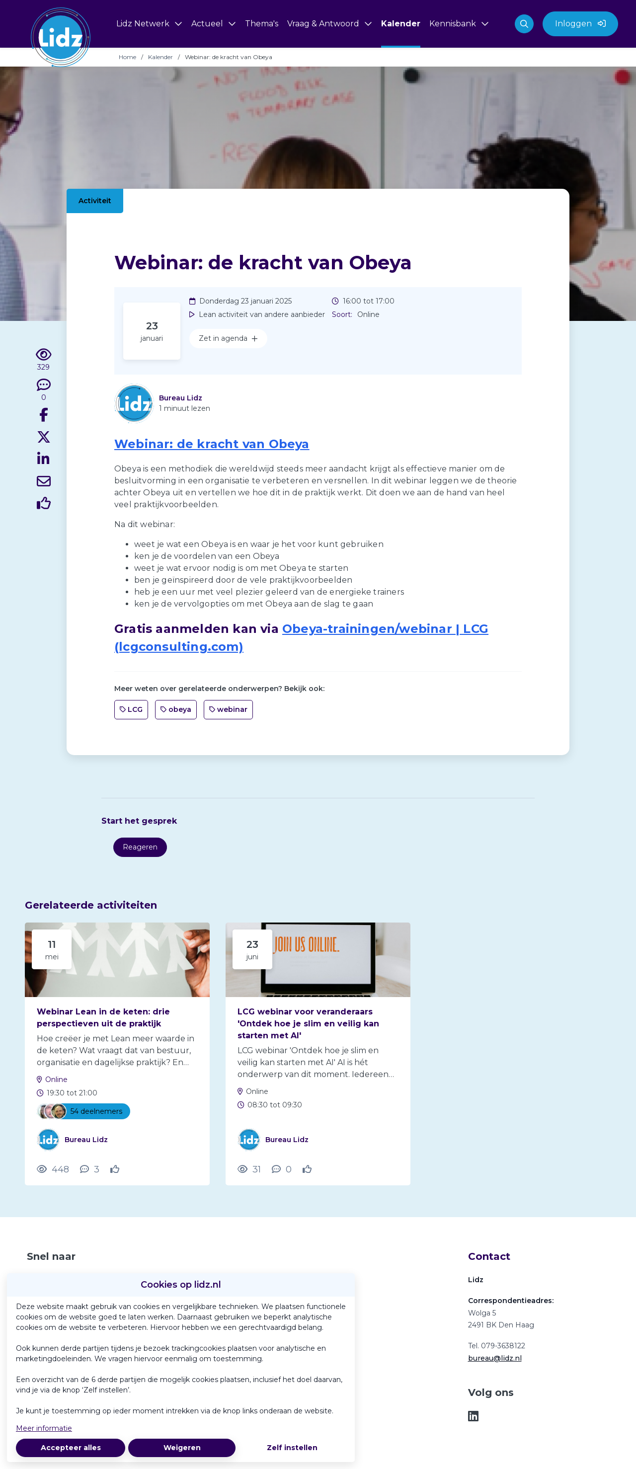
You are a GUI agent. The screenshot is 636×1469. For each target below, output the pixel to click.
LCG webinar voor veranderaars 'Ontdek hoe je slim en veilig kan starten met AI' (308, 1023)
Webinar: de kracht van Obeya (212, 444)
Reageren (140, 847)
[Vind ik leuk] (43, 504)
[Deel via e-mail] (43, 482)
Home (127, 57)
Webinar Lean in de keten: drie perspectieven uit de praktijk (103, 1017)
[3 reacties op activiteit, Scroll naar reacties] (89, 1169)
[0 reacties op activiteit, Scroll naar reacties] (43, 390)
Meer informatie (44, 1428)
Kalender (160, 57)
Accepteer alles (71, 1447)
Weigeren (182, 1447)
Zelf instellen (292, 1447)
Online (56, 1079)
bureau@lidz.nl (495, 1358)
